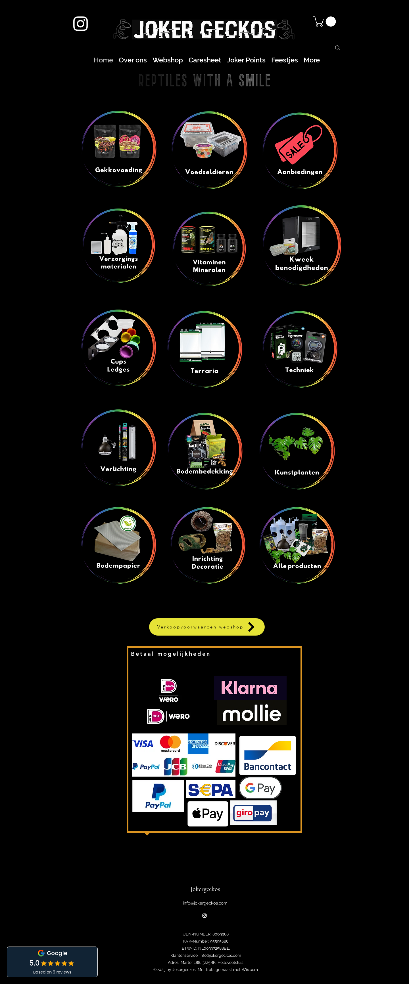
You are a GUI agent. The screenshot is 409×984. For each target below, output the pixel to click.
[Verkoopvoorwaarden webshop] (207, 627)
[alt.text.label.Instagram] (80, 23)
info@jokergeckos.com (205, 903)
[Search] (338, 48)
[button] (325, 21)
